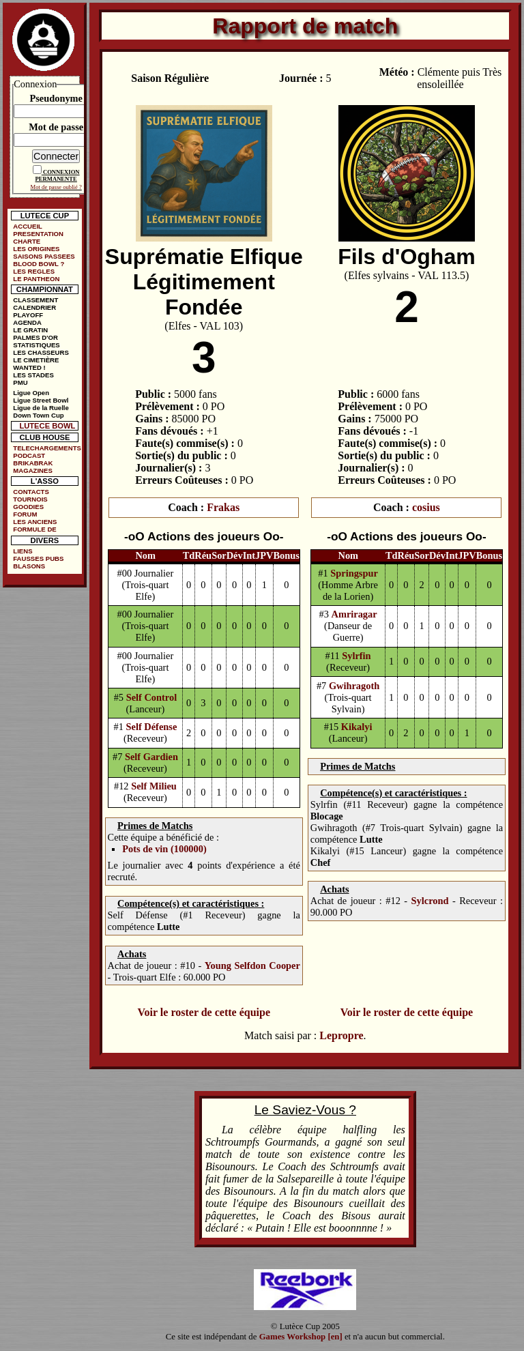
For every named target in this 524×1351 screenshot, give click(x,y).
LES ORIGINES (36, 248)
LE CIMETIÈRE (36, 360)
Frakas (223, 507)
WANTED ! (29, 367)
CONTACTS (31, 491)
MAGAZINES (33, 470)
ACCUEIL (27, 226)
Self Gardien (151, 756)
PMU (20, 382)
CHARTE (26, 241)
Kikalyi (357, 726)
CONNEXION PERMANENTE (57, 175)
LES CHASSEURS (41, 352)
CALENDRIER (34, 307)
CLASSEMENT (35, 300)
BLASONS (29, 566)
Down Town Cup (38, 415)
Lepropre (341, 1035)
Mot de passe (56, 126)
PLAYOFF (28, 315)
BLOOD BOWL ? (38, 263)
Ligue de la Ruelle (41, 407)
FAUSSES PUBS (38, 558)
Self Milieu (154, 786)
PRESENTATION (38, 233)
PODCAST (29, 455)
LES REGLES (34, 271)
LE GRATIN (30, 330)
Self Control (151, 697)
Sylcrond (430, 900)
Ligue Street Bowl (40, 400)
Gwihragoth (354, 685)
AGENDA (27, 322)
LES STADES (33, 375)
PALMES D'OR (35, 337)
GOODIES (28, 506)
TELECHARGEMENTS (47, 448)
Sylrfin (356, 655)
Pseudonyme (56, 98)
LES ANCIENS (35, 521)
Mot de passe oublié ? (56, 187)
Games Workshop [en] (301, 1336)
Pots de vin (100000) (164, 848)
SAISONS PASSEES (43, 256)
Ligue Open (31, 392)
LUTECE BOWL (47, 426)
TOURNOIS (30, 499)
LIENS (22, 551)
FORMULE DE (34, 529)
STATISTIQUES (36, 345)
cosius (426, 507)
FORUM (25, 514)
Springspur (354, 573)
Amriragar (354, 614)
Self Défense (151, 726)
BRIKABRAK (33, 463)
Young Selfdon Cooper (252, 965)
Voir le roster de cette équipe (204, 1012)
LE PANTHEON (36, 278)
